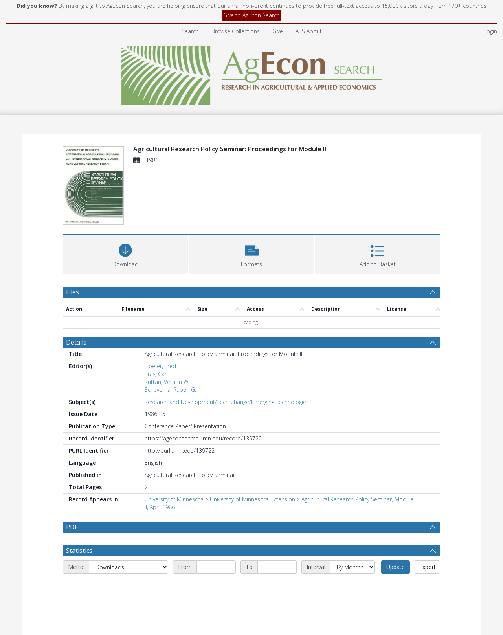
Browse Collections (235, 31)
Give (277, 31)
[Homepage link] (251, 73)
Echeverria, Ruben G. (170, 389)
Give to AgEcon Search (251, 15)
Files (72, 292)
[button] (251, 253)
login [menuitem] (491, 31)
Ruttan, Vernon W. (167, 381)
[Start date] (216, 567)
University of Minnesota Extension (252, 499)
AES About (309, 31)
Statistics (79, 550)
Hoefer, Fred (160, 366)
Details (76, 342)
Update (395, 567)
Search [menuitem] (190, 31)
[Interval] (352, 567)
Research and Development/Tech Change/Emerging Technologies (227, 402)
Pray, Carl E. (159, 374)
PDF (72, 527)
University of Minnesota (174, 499)
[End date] (277, 567)
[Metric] (128, 567)
